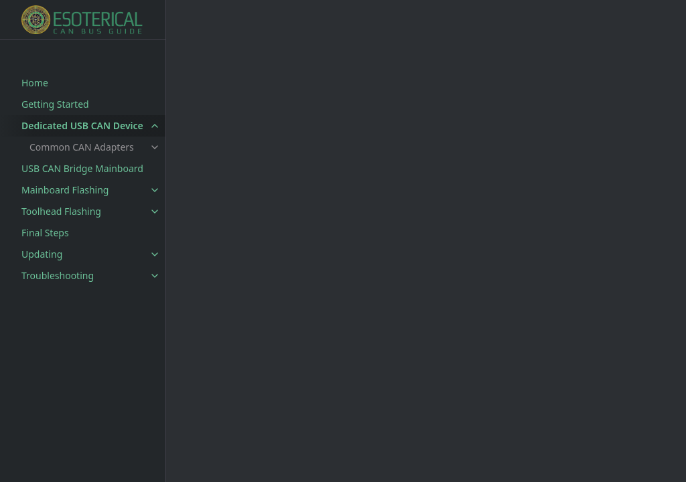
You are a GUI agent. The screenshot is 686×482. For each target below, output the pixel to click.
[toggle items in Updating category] (154, 254)
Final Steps (45, 232)
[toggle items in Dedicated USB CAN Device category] (154, 126)
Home (34, 82)
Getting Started (55, 104)
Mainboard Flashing (65, 189)
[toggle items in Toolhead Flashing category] (154, 211)
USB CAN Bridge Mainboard (82, 168)
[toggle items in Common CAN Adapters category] (154, 147)
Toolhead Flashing (61, 211)
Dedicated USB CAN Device (82, 125)
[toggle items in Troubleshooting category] (154, 276)
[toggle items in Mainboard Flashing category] (154, 190)
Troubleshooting (57, 275)
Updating (41, 254)
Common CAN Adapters (81, 147)
